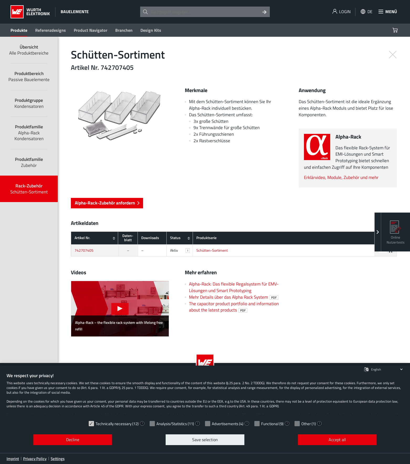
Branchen (124, 30)
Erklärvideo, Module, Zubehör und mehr (341, 177)
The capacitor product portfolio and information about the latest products (234, 306)
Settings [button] (58, 458)
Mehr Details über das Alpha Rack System (233, 297)
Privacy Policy (34, 458)
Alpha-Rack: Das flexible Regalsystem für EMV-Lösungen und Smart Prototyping (233, 287)
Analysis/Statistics (171, 423)
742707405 (84, 250)
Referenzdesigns (50, 30)
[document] (205, 395)
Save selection (205, 439)
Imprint (13, 458)
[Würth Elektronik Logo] (30, 11)
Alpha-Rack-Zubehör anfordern (107, 202)
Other (306, 423)
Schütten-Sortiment (212, 250)
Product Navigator (90, 30)
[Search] (264, 12)
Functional (269, 423)
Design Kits (150, 30)
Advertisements (225, 423)
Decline (72, 439)
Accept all (337, 439)
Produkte (18, 30)
